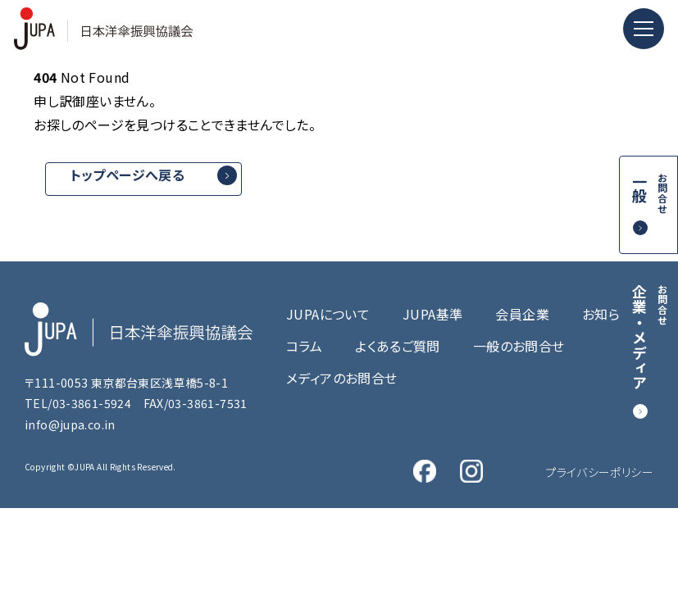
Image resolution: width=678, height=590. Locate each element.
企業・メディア (650, 337)
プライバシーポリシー (599, 472)
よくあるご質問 (397, 346)
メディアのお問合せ (341, 378)
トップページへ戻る (127, 174)
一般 (650, 193)
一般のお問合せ (519, 346)
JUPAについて (328, 314)
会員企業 (522, 314)
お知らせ (607, 314)
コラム (304, 346)
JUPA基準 (432, 314)
